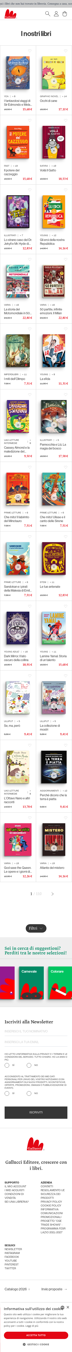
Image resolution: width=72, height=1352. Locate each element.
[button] (36, 1344)
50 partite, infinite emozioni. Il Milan (51, 311)
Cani (7, 971)
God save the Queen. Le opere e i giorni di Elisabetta (17, 869)
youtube (11, 1261)
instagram (12, 1253)
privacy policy (51, 1202)
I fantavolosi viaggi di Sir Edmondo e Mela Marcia (17, 102)
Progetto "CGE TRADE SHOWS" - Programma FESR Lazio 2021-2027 (53, 1227)
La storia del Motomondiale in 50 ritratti (17, 311)
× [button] (67, 1307)
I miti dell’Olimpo (14, 379)
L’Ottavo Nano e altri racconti (17, 800)
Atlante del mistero (52, 868)
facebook (12, 1257)
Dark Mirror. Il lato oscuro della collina (16, 658)
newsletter (13, 1249)
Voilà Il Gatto (48, 170)
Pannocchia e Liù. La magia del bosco (53, 446)
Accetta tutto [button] (36, 1335)
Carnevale (41, 971)
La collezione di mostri (50, 727)
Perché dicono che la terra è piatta (53, 797)
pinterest (12, 1264)
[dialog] (36, 1327)
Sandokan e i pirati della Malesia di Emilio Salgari (18, 588)
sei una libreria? (17, 1202)
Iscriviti (36, 1112)
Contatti (47, 1186)
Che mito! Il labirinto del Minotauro (16, 519)
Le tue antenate (50, 586)
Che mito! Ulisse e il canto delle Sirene (52, 519)
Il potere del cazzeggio (11, 172)
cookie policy (51, 1205)
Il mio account (15, 1186)
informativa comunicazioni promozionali (52, 1213)
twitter (10, 1268)
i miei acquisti (14, 1190)
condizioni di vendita (14, 1196)
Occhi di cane (48, 101)
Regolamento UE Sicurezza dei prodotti (53, 1194)
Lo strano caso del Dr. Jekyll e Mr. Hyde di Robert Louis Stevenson (18, 242)
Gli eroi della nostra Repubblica (52, 242)
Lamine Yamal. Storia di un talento (53, 658)
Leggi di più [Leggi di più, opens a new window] (32, 1325)
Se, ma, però (12, 726)
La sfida (45, 379)
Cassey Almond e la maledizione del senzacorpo (17, 449)
